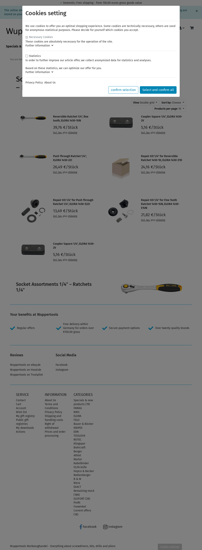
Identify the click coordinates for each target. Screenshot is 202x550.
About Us (50, 82)
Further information (39, 45)
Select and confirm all (158, 90)
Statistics (35, 56)
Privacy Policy (34, 82)
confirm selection (123, 90)
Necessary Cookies (41, 37)
